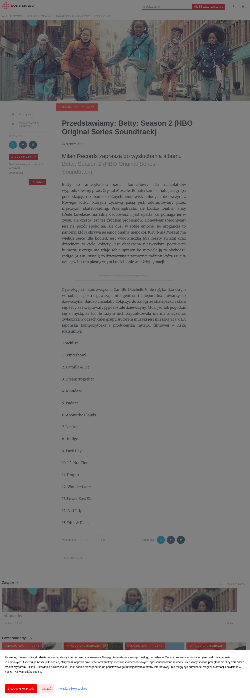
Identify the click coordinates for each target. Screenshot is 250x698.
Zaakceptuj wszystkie (21, 688)
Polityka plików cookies (72, 688)
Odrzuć (46, 688)
